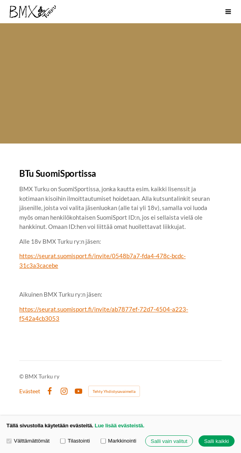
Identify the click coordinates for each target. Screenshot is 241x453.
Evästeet (29, 391)
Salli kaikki (216, 441)
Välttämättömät (28, 441)
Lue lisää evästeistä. (119, 426)
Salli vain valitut (169, 441)
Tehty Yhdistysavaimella (114, 391)
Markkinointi (118, 441)
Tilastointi (75, 441)
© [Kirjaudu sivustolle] (22, 376)
